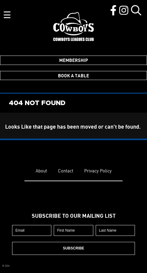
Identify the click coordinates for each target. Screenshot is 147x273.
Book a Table (73, 75)
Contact (65, 171)
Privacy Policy (98, 171)
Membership (73, 60)
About (41, 171)
